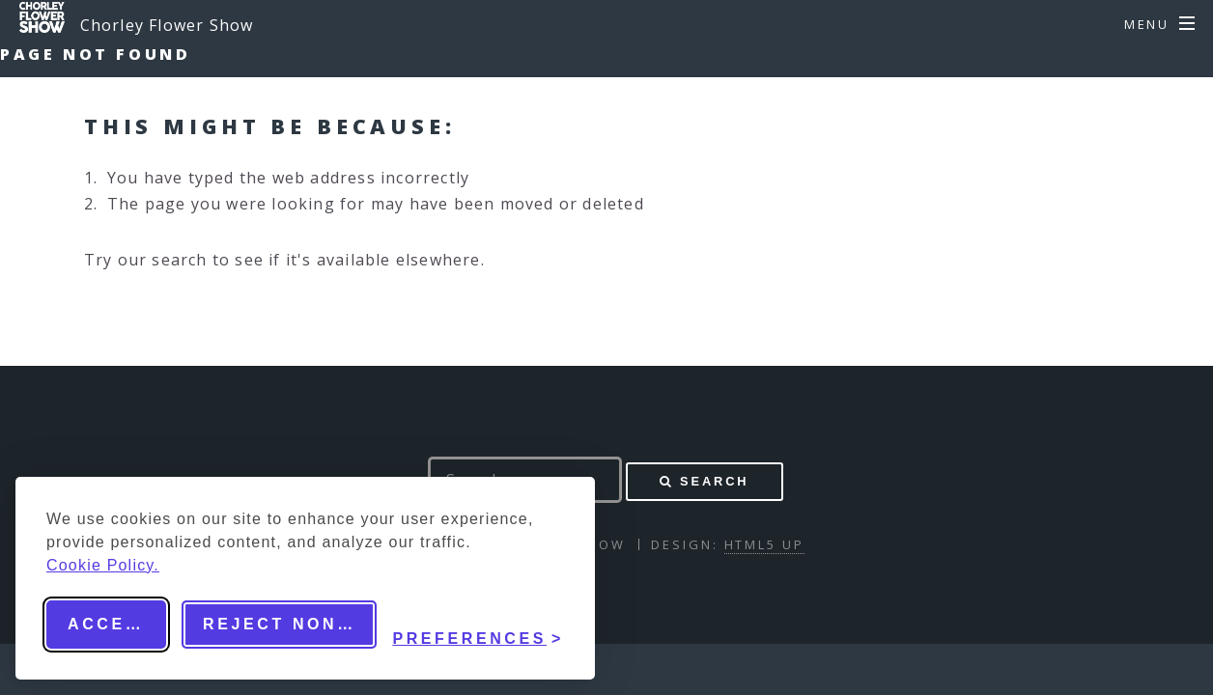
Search (714, 481)
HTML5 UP (764, 544)
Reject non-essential (290, 624)
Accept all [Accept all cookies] (117, 624)
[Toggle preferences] (478, 624)
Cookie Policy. (102, 565)
